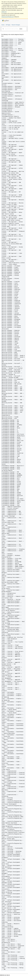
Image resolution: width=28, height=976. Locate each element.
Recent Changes (16, 24)
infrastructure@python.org (7, 16)
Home (2, 24)
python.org (3, 11)
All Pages (8, 24)
